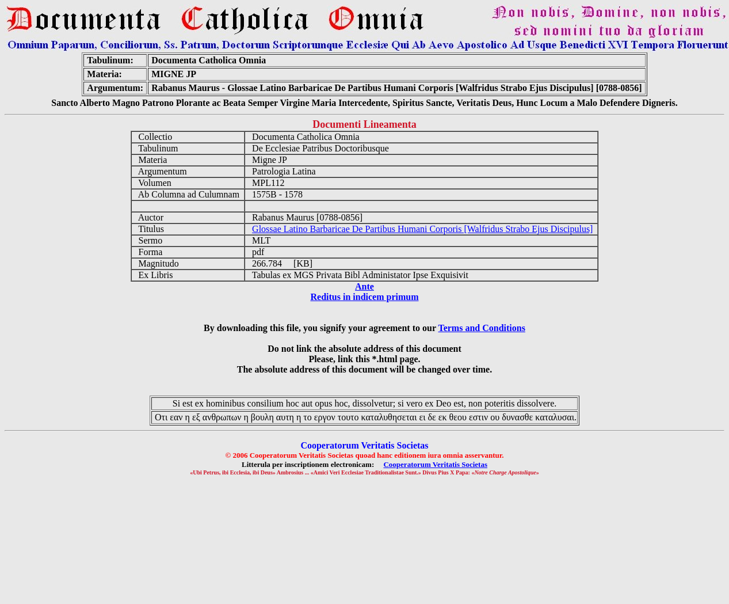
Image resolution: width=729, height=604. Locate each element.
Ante (364, 286)
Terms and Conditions (481, 328)
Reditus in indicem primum (364, 297)
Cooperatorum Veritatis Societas (435, 464)
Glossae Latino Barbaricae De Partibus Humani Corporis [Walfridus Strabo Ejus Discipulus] (422, 229)
